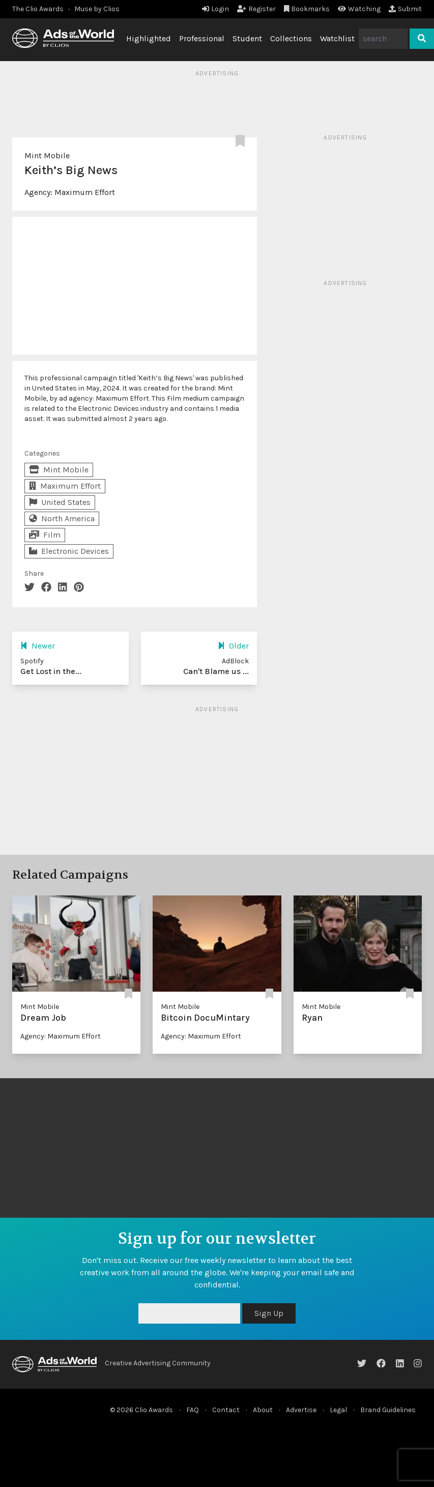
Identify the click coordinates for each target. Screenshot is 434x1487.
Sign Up (268, 1313)
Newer (37, 646)
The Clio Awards (38, 9)
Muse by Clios (97, 9)
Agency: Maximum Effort (60, 1036)
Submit (405, 9)
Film (45, 535)
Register (256, 9)
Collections (291, 38)
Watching (359, 9)
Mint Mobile (47, 155)
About (263, 1410)
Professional (201, 38)
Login (215, 9)
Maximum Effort (84, 192)
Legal (338, 1410)
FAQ (192, 1410)
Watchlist (337, 38)
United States (60, 502)
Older (233, 646)
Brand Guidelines (388, 1410)
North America (62, 518)
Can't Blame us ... (216, 671)
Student (247, 38)
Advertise (301, 1410)
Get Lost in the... (50, 671)
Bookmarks (307, 9)
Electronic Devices (69, 551)
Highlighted (148, 38)
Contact (226, 1410)
